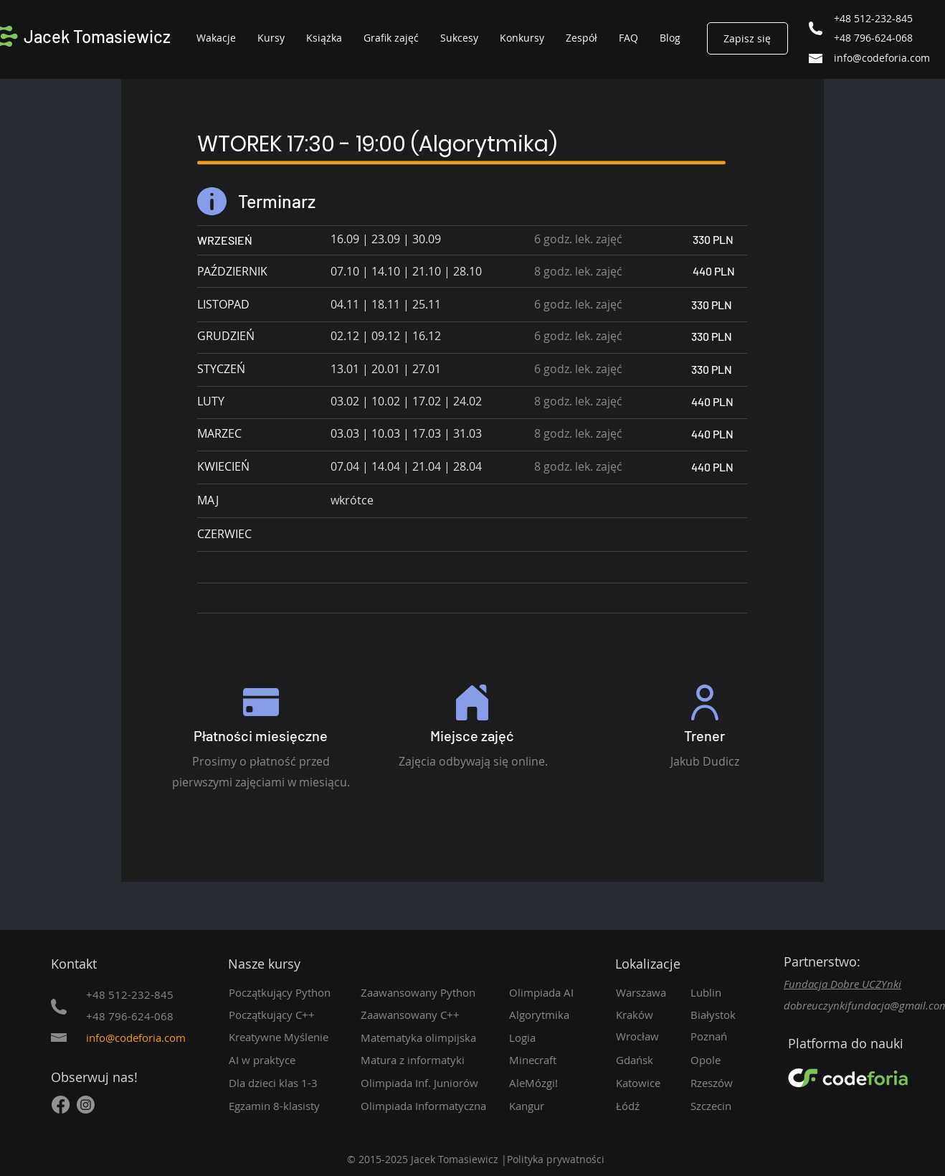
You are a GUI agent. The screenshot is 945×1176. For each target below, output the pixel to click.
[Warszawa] (647, 992)
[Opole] (729, 1060)
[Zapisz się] (747, 38)
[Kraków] (647, 1014)
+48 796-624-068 (873, 37)
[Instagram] (86, 1105)
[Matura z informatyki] (430, 1060)
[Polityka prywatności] (565, 1159)
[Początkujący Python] (284, 992)
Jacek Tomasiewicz (97, 36)
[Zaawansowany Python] (430, 992)
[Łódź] (647, 1105)
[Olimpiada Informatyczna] (430, 1105)
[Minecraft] (555, 1060)
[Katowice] (647, 1083)
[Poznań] (729, 1036)
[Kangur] (555, 1105)
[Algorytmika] (560, 1014)
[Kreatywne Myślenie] (284, 1037)
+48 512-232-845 (873, 18)
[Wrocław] (647, 1036)
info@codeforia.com (882, 58)
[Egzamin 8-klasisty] (284, 1105)
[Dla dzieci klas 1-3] (287, 1083)
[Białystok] (729, 1014)
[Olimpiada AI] (555, 992)
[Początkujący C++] (287, 1014)
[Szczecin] (729, 1105)
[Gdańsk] (647, 1060)
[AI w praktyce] (287, 1060)
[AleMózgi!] (555, 1083)
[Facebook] (61, 1105)
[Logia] (560, 1037)
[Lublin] (725, 992)
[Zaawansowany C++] (430, 1014)
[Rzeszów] (729, 1083)
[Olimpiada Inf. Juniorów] (433, 1083)
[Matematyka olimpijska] (425, 1037)
